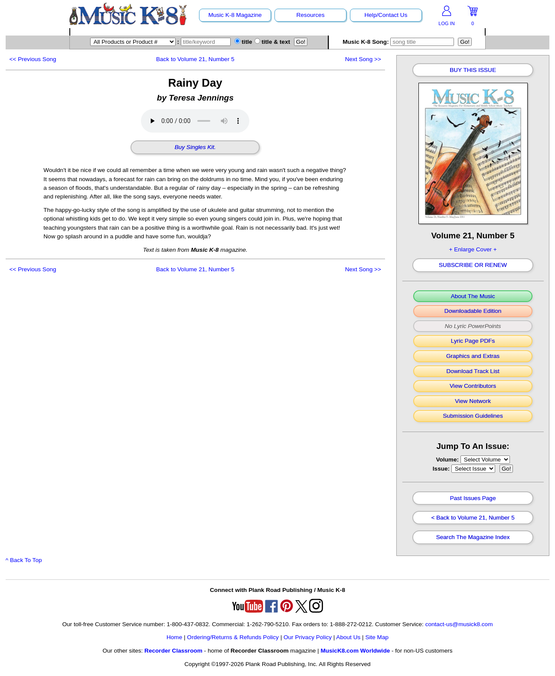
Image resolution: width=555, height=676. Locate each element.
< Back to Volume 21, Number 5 (472, 518)
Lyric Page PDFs (473, 341)
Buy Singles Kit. (195, 147)
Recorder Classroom (173, 650)
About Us (348, 637)
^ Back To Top (24, 560)
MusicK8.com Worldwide (355, 650)
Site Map (376, 637)
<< (33, 59)
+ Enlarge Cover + (472, 249)
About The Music (473, 296)
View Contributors (473, 386)
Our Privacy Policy (308, 637)
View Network (473, 401)
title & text (273, 42)
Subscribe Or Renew (473, 265)
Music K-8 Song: (399, 42)
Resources (310, 15)
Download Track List (472, 371)
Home (174, 637)
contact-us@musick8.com (459, 624)
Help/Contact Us (385, 15)
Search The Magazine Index (473, 537)
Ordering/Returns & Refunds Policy (233, 637)
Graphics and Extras (473, 356)
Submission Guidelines (473, 416)
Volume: (448, 459)
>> (363, 59)
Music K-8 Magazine (234, 15)
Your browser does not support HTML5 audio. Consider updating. (195, 121)
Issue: (442, 468)
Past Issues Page (473, 498)
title (243, 42)
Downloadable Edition (473, 311)
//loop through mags (485, 459)
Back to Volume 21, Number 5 (195, 59)
